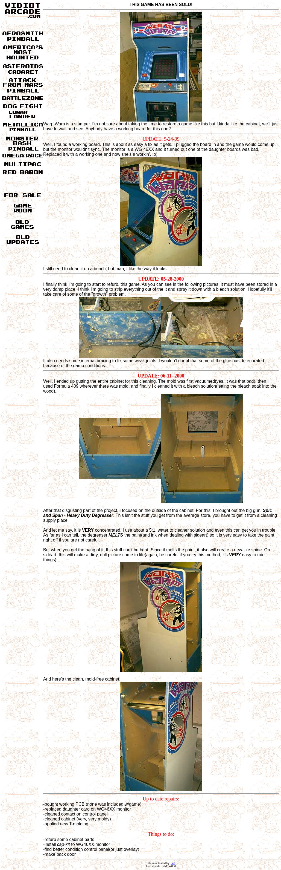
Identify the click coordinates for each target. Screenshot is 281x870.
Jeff (173, 863)
